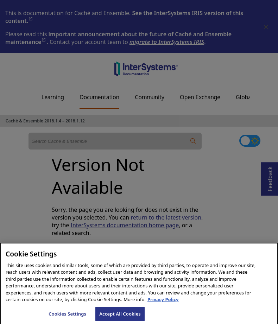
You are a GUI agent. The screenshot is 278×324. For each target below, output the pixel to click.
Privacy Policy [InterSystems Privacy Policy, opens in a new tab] (163, 304)
